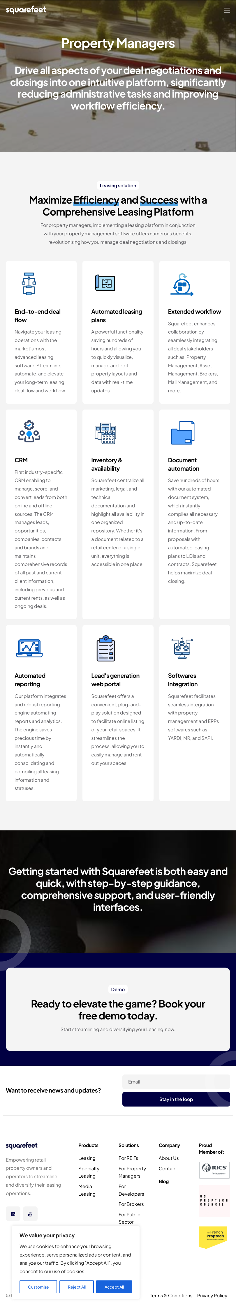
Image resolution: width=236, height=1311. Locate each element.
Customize (38, 1286)
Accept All (114, 1286)
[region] (76, 1262)
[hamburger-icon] (227, 10)
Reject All (77, 1286)
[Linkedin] (13, 1213)
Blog (164, 1181)
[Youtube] (30, 1213)
